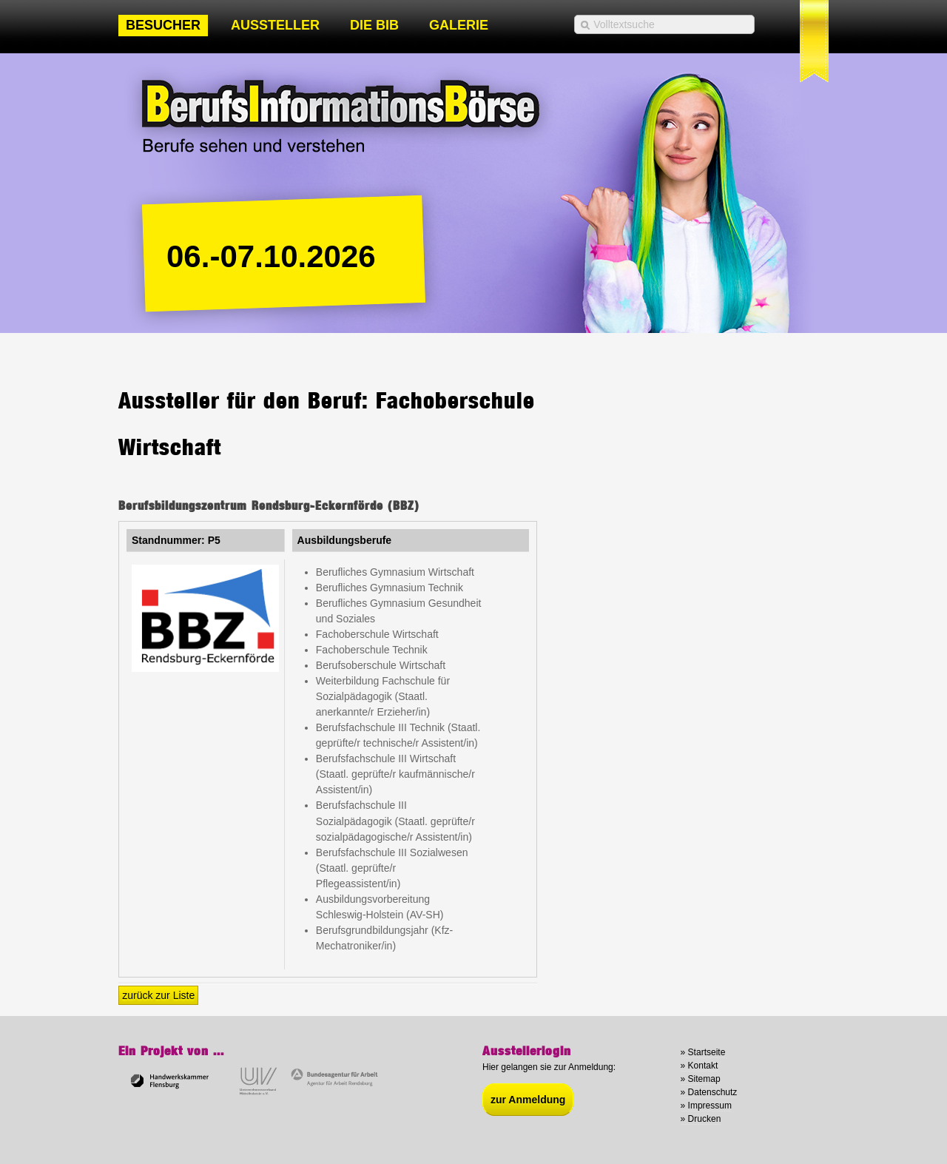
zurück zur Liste (158, 995)
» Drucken (701, 1119)
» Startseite (703, 1052)
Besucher (163, 25)
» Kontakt (699, 1065)
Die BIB (374, 25)
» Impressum (706, 1105)
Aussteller (275, 25)
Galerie (458, 25)
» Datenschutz (709, 1092)
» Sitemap (701, 1079)
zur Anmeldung (528, 1100)
